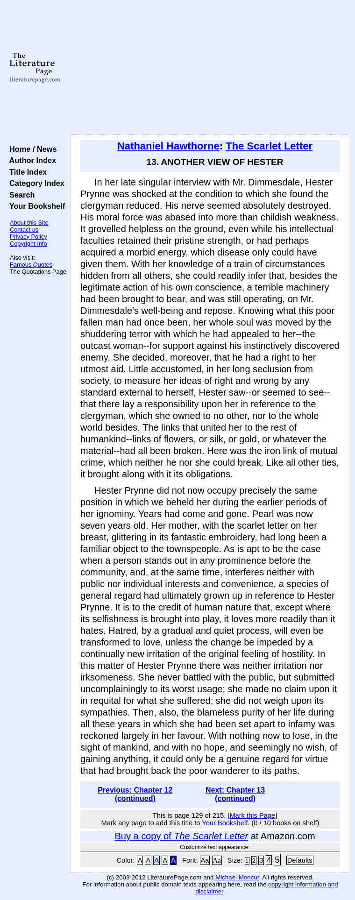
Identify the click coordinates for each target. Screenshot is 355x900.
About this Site (29, 222)
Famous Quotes (31, 264)
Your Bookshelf (35, 206)
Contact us (24, 229)
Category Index (34, 183)
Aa (205, 860)
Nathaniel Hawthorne (168, 146)
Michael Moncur (237, 877)
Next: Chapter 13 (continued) (235, 794)
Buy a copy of (181, 836)
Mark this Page (252, 815)
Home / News (31, 149)
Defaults (299, 860)
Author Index (30, 160)
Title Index (26, 172)
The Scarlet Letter (269, 146)
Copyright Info (28, 243)
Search (20, 195)
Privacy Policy (28, 236)
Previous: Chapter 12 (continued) (135, 794)
